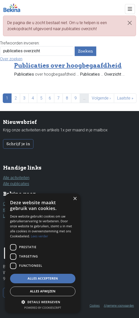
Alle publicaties (16, 183)
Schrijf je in (18, 143)
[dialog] (42, 253)
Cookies (94, 305)
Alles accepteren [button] (43, 278)
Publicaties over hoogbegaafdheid (68, 65)
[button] (42, 301)
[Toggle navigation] (130, 9)
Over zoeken (11, 59)
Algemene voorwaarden (119, 305)
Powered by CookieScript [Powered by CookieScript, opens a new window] (42, 307)
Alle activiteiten (16, 177)
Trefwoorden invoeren (19, 43)
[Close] (130, 23)
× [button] (75, 199)
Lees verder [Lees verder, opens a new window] (39, 236)
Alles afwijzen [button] (43, 291)
